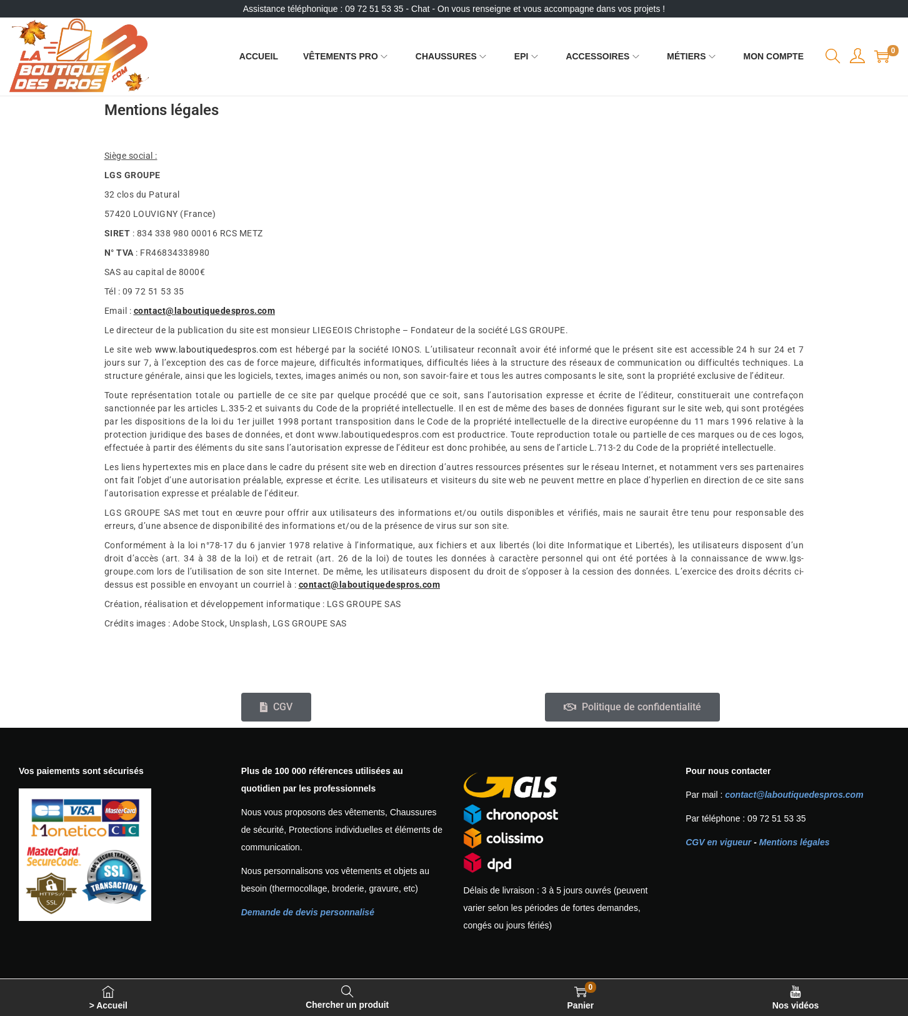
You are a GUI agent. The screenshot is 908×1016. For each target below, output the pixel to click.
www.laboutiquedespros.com (216, 350)
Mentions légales (794, 842)
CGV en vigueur (718, 842)
